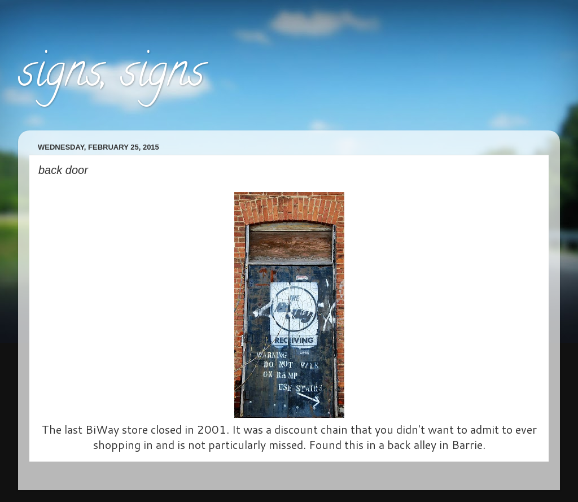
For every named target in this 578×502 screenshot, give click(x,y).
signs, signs (111, 76)
